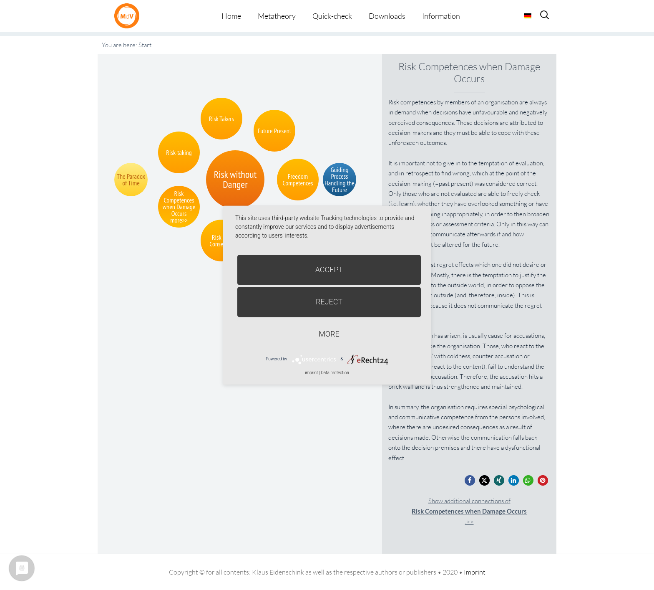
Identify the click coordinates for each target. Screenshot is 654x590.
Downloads (387, 15)
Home (231, 15)
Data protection (335, 372)
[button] (470, 480)
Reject (329, 301)
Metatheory (277, 15)
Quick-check (332, 15)
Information (441, 15)
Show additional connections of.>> (469, 511)
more (329, 333)
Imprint (474, 572)
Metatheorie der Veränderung (129, 15)
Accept (329, 269)
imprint (311, 372)
